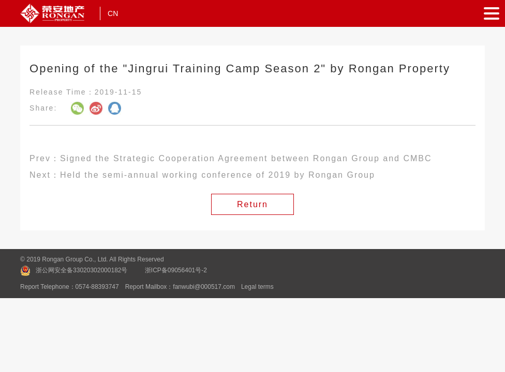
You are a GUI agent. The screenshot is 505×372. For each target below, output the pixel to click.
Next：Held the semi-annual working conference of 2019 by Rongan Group (202, 175)
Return (252, 204)
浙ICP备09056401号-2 (176, 270)
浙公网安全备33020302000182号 (81, 270)
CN (113, 13)
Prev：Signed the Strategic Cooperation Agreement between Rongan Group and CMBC (230, 158)
